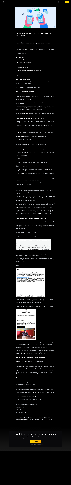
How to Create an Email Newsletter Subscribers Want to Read (29, 70)
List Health (46, 125)
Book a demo (61, 1)
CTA (38, 153)
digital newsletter (41, 213)
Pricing (42, 1)
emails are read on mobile (35, 300)
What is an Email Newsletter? (22, 59)
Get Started (35, 441)
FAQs (18, 75)
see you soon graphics (23, 353)
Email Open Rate (21, 136)
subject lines (41, 236)
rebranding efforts (35, 345)
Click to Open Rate (21, 149)
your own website (22, 419)
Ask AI (46, 1)
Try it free (66, 1)
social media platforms (48, 169)
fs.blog (26, 263)
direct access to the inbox (28, 49)
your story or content (24, 113)
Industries (31, 1)
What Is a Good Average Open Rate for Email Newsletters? (28, 72)
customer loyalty (36, 392)
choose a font (38, 306)
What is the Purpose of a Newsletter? (24, 62)
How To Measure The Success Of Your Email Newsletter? (28, 65)
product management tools (21, 207)
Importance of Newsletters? (22, 67)
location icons (35, 352)
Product (25, 1)
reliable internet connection (45, 197)
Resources (37, 1)
